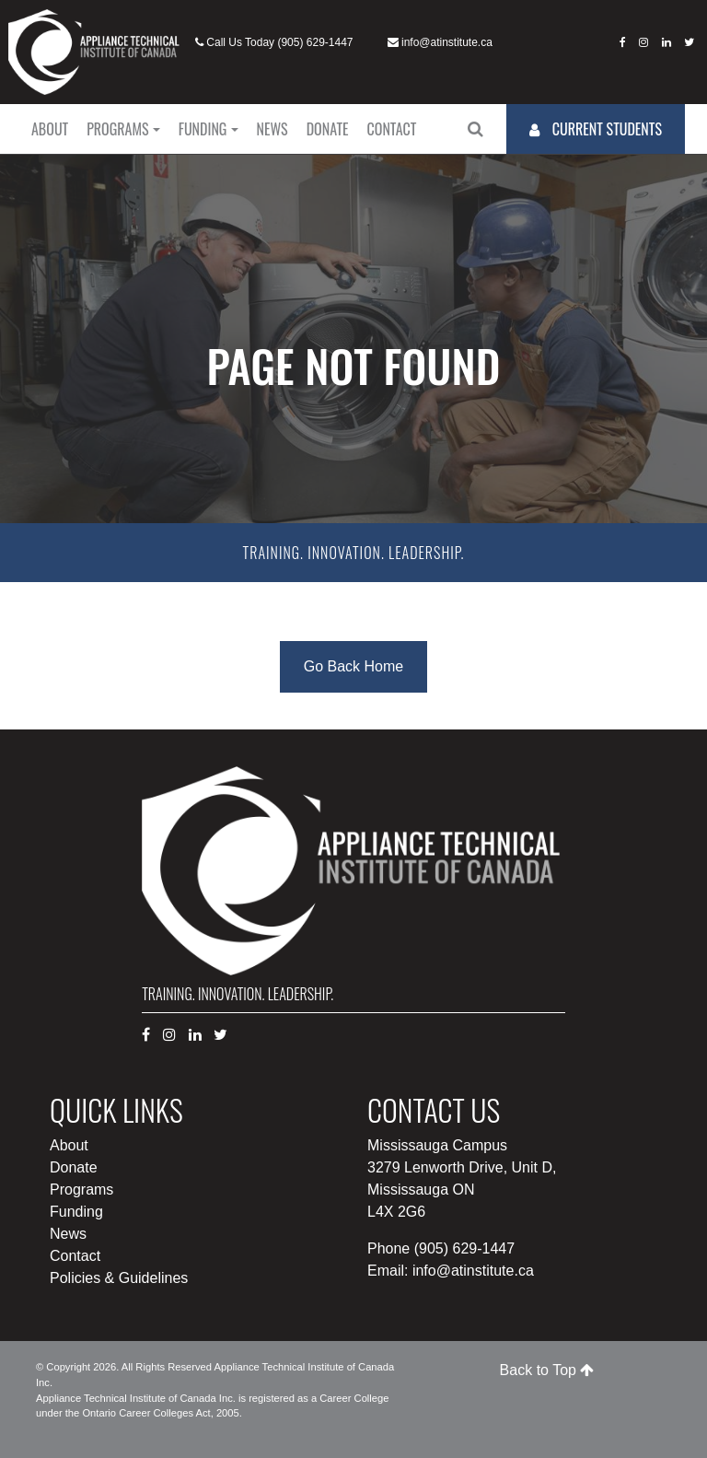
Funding (203, 129)
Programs (117, 129)
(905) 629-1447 (315, 42)
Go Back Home (353, 666)
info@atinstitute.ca (447, 42)
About (49, 129)
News (272, 129)
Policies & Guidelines (119, 1278)
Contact (392, 129)
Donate (328, 129)
